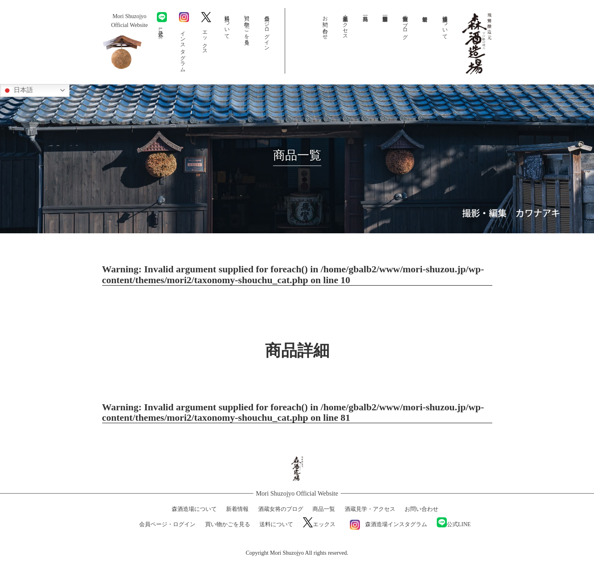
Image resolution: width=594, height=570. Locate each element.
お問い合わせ (326, 24)
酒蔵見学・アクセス (346, 24)
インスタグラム (184, 41)
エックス (206, 31)
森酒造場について (445, 24)
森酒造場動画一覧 (385, 24)
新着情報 (425, 24)
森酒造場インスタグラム (386, 524)
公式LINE (162, 25)
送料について (227, 24)
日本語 (17, 90)
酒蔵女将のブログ (405, 24)
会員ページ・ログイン (267, 30)
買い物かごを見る (247, 27)
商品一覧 (366, 24)
